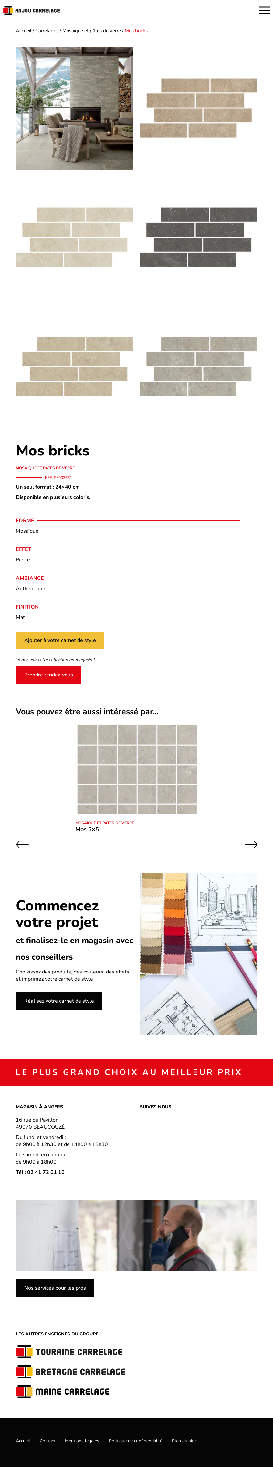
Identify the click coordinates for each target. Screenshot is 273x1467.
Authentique (30, 588)
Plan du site (184, 1441)
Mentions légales (82, 1441)
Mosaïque (27, 531)
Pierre (23, 559)
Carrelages (46, 30)
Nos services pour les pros (55, 1288)
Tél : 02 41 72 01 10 (40, 1172)
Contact (47, 1441)
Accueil (23, 30)
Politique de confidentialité (135, 1441)
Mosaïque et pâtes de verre (91, 30)
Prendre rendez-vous (48, 674)
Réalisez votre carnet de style (59, 1001)
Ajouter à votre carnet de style (60, 640)
